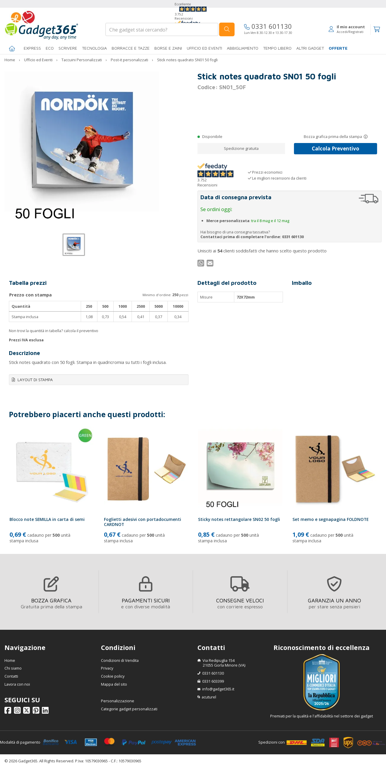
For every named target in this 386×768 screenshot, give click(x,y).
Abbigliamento (242, 48)
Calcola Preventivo (335, 148)
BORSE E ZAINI (168, 48)
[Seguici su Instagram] (18, 711)
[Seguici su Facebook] (8, 711)
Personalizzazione (117, 700)
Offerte (338, 48)
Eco (50, 48)
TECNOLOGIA (94, 48)
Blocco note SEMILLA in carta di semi (47, 519)
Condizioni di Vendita (120, 660)
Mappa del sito (114, 684)
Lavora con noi (17, 684)
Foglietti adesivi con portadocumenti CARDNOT (142, 521)
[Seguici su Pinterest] (37, 711)
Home (9, 660)
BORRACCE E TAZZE (131, 48)
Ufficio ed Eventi (204, 48)
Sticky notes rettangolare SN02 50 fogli (239, 519)
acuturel (209, 697)
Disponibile (212, 136)
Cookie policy (112, 676)
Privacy (107, 668)
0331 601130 (268, 26)
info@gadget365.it (218, 689)
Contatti (11, 676)
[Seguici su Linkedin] (46, 711)
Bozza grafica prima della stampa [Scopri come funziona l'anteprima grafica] (333, 136)
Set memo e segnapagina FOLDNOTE (330, 519)
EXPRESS (32, 48)
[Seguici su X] (27, 711)
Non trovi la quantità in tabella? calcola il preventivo (53, 330)
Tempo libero (277, 48)
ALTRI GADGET (310, 48)
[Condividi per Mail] (211, 264)
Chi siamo (13, 668)
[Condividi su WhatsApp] (201, 264)
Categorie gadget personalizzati (129, 709)
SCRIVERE (67, 48)
